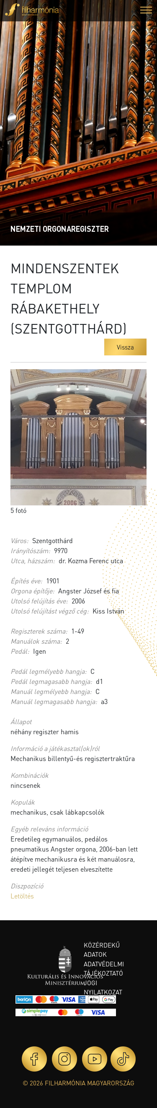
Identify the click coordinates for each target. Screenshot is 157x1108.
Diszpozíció (26, 885)
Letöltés (22, 895)
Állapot (20, 721)
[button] (146, 11)
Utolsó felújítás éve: (39, 600)
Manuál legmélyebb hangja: (51, 691)
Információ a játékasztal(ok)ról (55, 748)
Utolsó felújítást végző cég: (49, 610)
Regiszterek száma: (38, 630)
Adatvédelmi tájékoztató (104, 969)
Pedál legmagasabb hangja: (51, 681)
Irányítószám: (30, 550)
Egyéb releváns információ (49, 828)
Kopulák (22, 801)
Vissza (125, 347)
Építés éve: (26, 580)
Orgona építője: (32, 590)
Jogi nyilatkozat (103, 988)
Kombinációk (29, 775)
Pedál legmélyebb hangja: (48, 671)
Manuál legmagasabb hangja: (53, 701)
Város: (19, 540)
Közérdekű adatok (102, 950)
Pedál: (19, 651)
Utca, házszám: (32, 560)
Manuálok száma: (36, 641)
